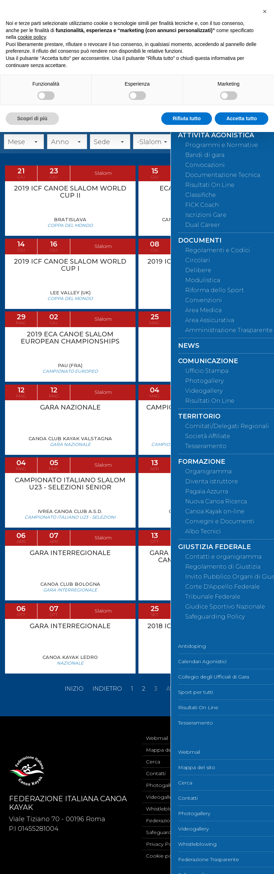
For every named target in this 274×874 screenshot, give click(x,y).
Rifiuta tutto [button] (187, 118)
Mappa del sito (164, 750)
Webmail (157, 738)
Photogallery (162, 785)
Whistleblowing (165, 809)
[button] (264, 11)
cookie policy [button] (31, 37)
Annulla (259, 150)
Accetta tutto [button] (241, 118)
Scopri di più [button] (32, 118)
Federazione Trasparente (176, 820)
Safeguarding (162, 832)
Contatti (156, 773)
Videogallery (161, 797)
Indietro (107, 697)
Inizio (74, 697)
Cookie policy (163, 856)
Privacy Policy (163, 844)
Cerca (232, 150)
